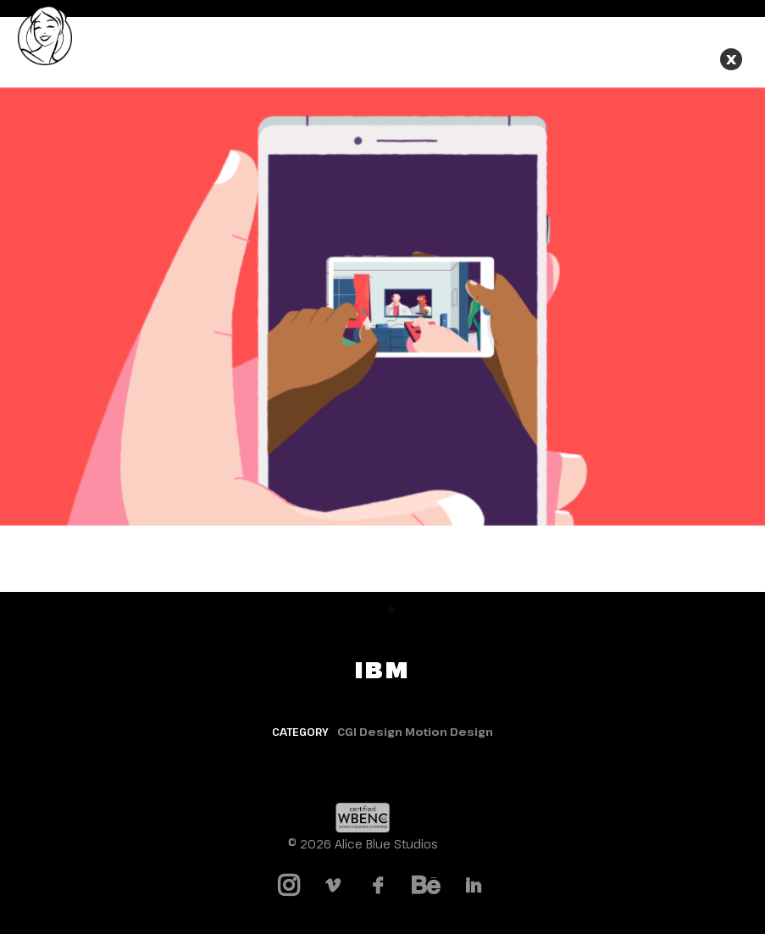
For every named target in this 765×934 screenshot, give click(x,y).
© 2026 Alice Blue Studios (363, 844)
